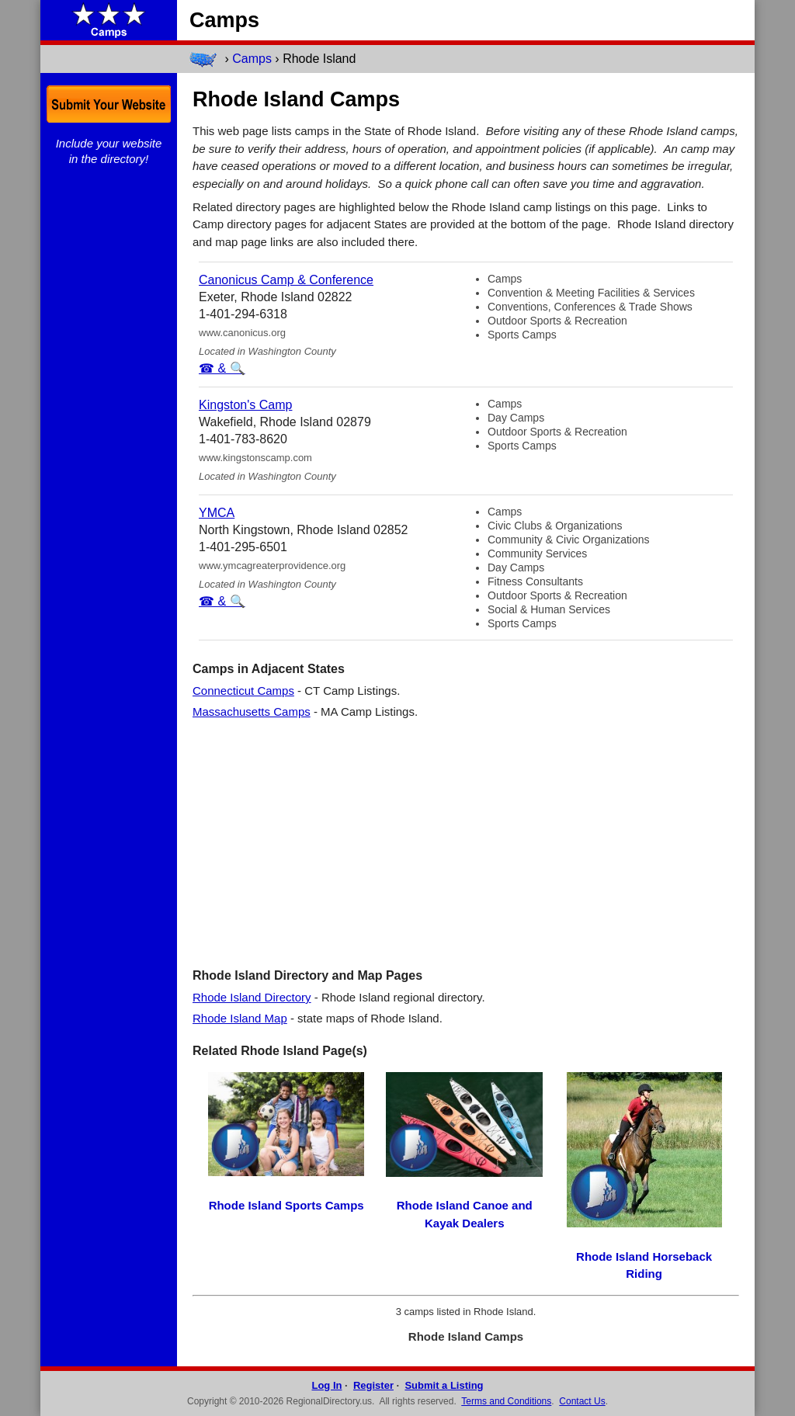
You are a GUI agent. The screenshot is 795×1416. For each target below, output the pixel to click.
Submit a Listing (443, 1385)
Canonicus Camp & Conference (286, 279)
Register (373, 1385)
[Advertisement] (466, 843)
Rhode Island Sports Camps (286, 1205)
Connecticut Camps (243, 690)
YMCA (216, 512)
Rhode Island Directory (252, 997)
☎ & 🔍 (222, 368)
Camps (252, 58)
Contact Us (582, 1401)
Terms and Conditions (506, 1401)
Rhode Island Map (240, 1018)
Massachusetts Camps (252, 711)
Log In (326, 1385)
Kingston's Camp (245, 404)
